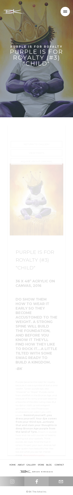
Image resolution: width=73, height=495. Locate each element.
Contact (59, 465)
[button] (65, 11)
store (41, 465)
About (21, 465)
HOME (12, 465)
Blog (49, 465)
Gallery (31, 465)
